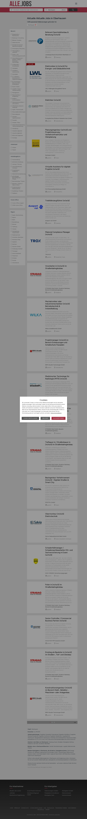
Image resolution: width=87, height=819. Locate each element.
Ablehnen (45, 418)
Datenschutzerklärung (56, 413)
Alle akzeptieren (58, 418)
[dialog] (43, 409)
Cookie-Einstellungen (30, 418)
